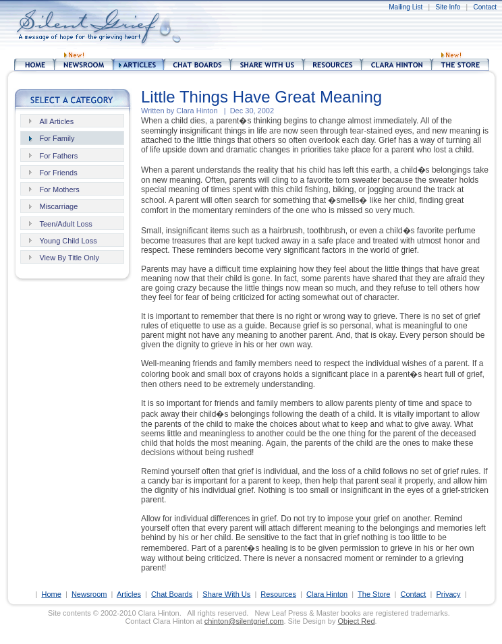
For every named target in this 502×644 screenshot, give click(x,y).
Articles (129, 594)
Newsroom (89, 594)
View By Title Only (69, 258)
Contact (485, 7)
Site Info (448, 7)
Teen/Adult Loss (65, 224)
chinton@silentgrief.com (244, 621)
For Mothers (59, 189)
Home (51, 594)
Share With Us (226, 594)
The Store (374, 594)
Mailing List (405, 7)
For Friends (58, 173)
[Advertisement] (287, 27)
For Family (56, 138)
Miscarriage (58, 206)
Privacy (448, 594)
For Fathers (58, 156)
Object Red (355, 621)
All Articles (56, 121)
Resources (278, 594)
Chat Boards (171, 594)
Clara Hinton (326, 594)
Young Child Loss (67, 241)
